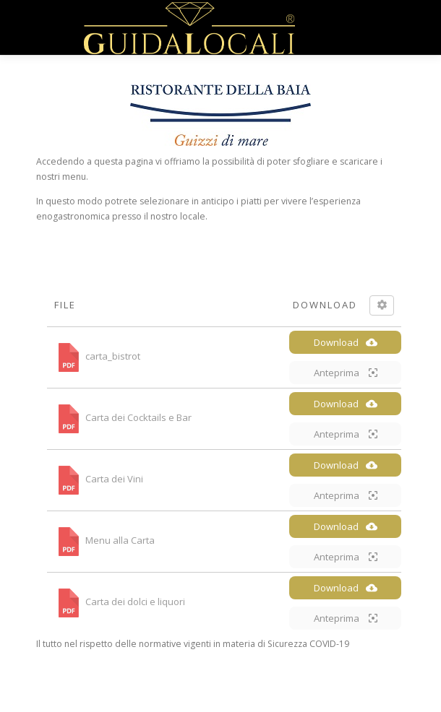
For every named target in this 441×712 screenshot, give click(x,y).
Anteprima (345, 372)
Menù (391, 27)
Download (345, 342)
